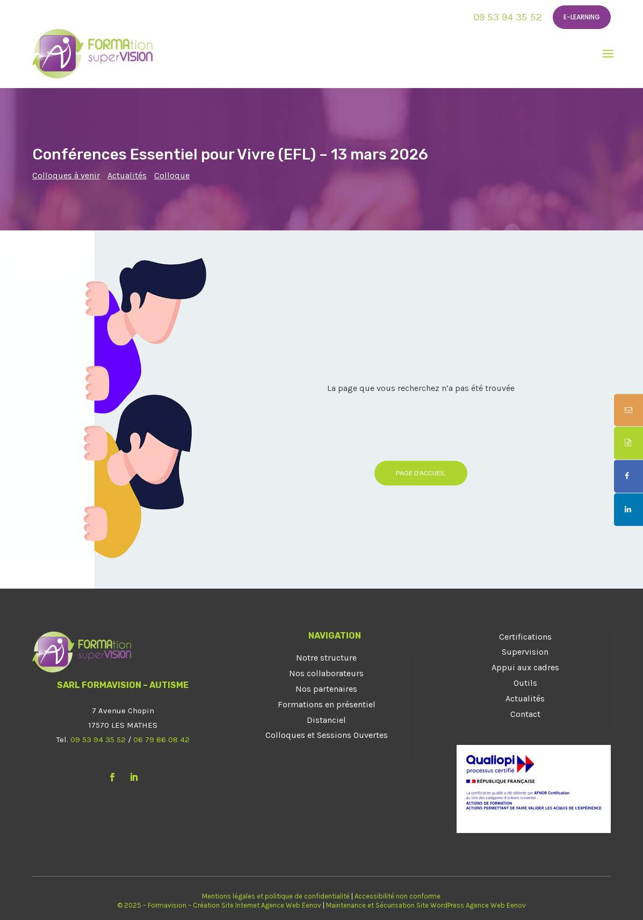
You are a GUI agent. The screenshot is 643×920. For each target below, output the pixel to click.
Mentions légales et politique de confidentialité (276, 896)
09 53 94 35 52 (507, 17)
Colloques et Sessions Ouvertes (326, 735)
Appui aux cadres (525, 667)
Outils (525, 683)
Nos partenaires (326, 689)
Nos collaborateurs (326, 673)
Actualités (127, 175)
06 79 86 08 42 (161, 739)
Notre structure (326, 658)
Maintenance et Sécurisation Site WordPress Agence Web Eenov (426, 905)
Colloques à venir (66, 175)
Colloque (172, 175)
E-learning (581, 16)
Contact (525, 714)
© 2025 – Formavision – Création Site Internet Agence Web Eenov (219, 905)
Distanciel (326, 720)
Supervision (525, 652)
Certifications (525, 637)
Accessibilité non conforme (397, 896)
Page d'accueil (421, 473)
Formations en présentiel (326, 704)
